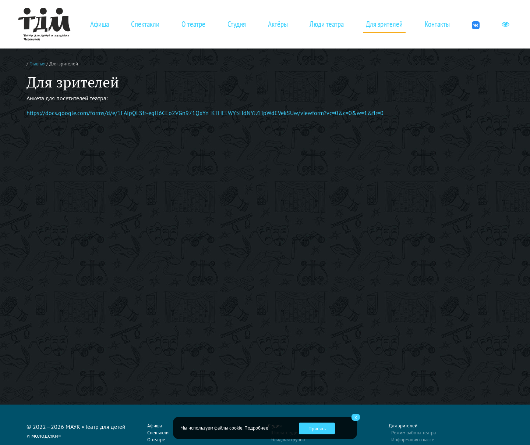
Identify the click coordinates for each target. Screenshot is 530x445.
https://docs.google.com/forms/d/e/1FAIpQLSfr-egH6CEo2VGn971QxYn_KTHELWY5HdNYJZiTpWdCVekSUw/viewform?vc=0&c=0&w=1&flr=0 (205, 112)
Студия (236, 24)
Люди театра (327, 24)
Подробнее (256, 428)
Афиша (99, 24)
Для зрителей (384, 24)
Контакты (437, 24)
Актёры (278, 24)
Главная (37, 64)
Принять (317, 429)
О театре (193, 24)
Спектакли (145, 24)
